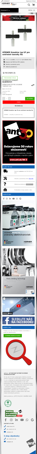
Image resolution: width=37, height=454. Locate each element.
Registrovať (28, 1)
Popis (18, 102)
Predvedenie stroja (10, 78)
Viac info (31, 178)
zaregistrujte (18, 59)
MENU (31, 10)
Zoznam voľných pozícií (12, 335)
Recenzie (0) (9, 73)
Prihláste (8, 59)
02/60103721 (7, 82)
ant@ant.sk (10, 432)
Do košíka (30, 98)
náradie (6, 380)
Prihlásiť (33, 1)
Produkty (5, 10)
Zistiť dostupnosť (7, 94)
